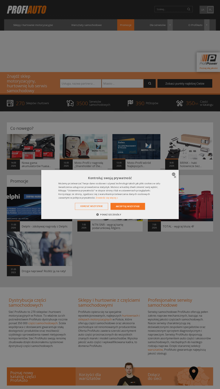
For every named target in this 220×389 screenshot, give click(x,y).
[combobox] (174, 174)
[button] (110, 214)
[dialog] (110, 194)
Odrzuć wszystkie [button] (91, 206)
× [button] (175, 177)
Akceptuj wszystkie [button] (128, 206)
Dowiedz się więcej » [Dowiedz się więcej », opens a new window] (107, 197)
